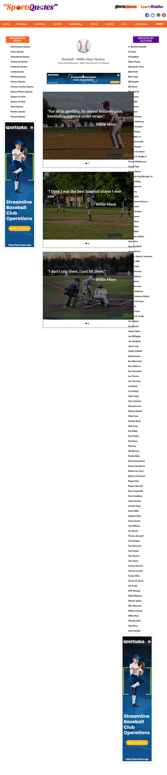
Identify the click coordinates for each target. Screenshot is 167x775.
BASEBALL (22, 24)
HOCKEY (109, 24)
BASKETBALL (76, 24)
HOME (6, 24)
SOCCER (58, 24)
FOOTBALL (40, 24)
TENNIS (93, 24)
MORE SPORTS (160, 24)
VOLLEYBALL (141, 24)
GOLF (124, 24)
